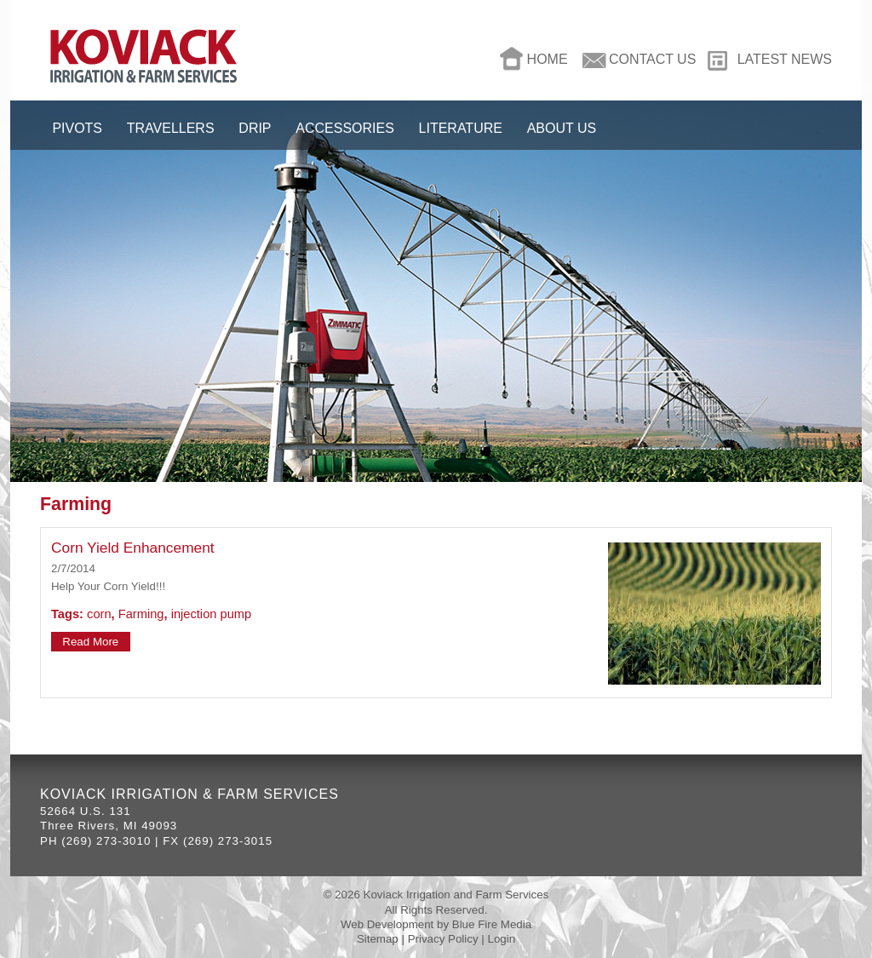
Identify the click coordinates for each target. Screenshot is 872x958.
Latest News (784, 59)
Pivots (77, 128)
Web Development (387, 924)
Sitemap (378, 938)
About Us (561, 128)
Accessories (344, 128)
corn (99, 614)
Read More (90, 641)
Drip (254, 128)
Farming (141, 614)
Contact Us (652, 59)
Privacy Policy (443, 938)
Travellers (171, 128)
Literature (460, 128)
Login (501, 938)
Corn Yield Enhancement (133, 547)
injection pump (211, 614)
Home (547, 59)
